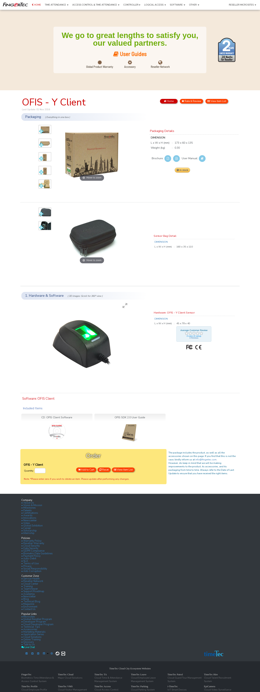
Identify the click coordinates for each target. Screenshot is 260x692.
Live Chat (28, 647)
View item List (216, 101)
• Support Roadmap (32, 591)
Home (169, 101)
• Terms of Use (30, 563)
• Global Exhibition (32, 525)
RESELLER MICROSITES (242, 4)
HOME (36, 4)
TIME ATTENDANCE (56, 4)
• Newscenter (29, 520)
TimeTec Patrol (175, 674)
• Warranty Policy (31, 541)
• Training (27, 586)
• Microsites (28, 616)
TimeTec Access (102, 686)
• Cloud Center (29, 584)
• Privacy (26, 566)
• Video (25, 523)
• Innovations (28, 518)
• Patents (26, 510)
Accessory (130, 66)
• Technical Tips (30, 627)
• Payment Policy (31, 556)
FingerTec (26, 674)
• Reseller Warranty (32, 543)
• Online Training (31, 639)
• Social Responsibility (34, 568)
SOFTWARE (177, 4)
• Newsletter (28, 596)
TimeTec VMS (65, 686)
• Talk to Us (28, 644)
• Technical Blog (30, 601)
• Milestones (28, 508)
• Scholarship (29, 530)
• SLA (24, 561)
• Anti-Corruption (31, 571)
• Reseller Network (32, 581)
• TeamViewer (29, 589)
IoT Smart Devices (177, 689)
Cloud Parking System (143, 689)
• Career (26, 528)
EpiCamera (209, 686)
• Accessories (29, 629)
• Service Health (30, 578)
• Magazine (27, 604)
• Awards (26, 515)
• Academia (28, 594)
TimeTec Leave (139, 674)
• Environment (29, 606)
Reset (104, 470)
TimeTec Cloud (65, 674)
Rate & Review (191, 101)
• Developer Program (33, 621)
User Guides (130, 53)
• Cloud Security (30, 546)
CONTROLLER (131, 4)
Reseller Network (160, 66)
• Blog (25, 599)
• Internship (27, 533)
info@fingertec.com (206, 459)
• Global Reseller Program (36, 619)
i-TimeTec (173, 686)
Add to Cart (86, 470)
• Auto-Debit (28, 558)
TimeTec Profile (29, 686)
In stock (182, 170)
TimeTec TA (100, 674)
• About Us (27, 503)
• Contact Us (28, 609)
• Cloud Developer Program (37, 624)
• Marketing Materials (33, 632)
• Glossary (27, 642)
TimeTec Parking (139, 686)
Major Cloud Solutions (70, 677)
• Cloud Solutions (31, 637)
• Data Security (29, 548)
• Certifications (29, 513)
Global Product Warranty (99, 66)
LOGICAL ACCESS (155, 4)
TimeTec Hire (211, 674)
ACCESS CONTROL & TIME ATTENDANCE (95, 4)
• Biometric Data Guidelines (37, 553)
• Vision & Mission (31, 505)
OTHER (194, 4)
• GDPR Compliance (32, 551)
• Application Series (32, 634)
